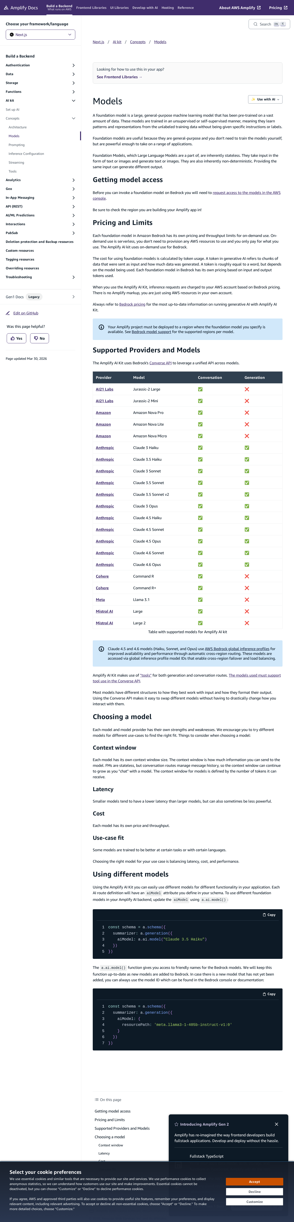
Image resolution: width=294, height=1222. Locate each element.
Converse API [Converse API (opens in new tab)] (160, 362)
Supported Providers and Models (146, 350)
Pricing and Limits (122, 222)
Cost (98, 813)
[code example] (188, 939)
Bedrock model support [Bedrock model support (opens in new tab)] (151, 331)
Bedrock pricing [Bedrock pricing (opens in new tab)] (132, 304)
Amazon (103, 412)
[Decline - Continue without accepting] (254, 1192)
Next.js (40, 34)
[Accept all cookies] (254, 1181)
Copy (271, 915)
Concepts (138, 41)
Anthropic (105, 447)
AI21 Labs (104, 389)
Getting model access (128, 179)
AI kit (117, 41)
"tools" (146, 675)
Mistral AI (104, 611)
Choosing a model (122, 716)
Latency (103, 789)
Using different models (131, 874)
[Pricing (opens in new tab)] (278, 7)
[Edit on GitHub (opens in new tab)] (22, 313)
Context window (114, 747)
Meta (100, 599)
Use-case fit (108, 837)
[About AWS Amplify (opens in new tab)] (239, 7)
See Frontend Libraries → (119, 76)
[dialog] (147, 1191)
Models (160, 41)
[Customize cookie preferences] (254, 1202)
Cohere (102, 576)
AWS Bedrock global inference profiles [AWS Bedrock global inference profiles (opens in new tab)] (237, 648)
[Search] (269, 24)
